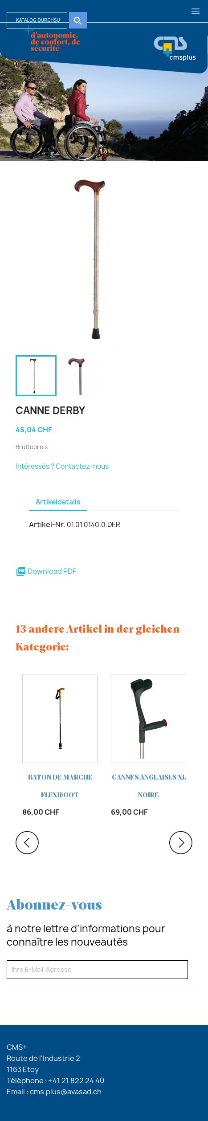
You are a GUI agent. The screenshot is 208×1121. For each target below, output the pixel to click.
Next (180, 842)
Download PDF (46, 571)
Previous (27, 842)
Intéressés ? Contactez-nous (62, 466)
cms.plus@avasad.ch (66, 1092)
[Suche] (37, 20)
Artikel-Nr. (47, 524)
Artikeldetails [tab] (58, 502)
